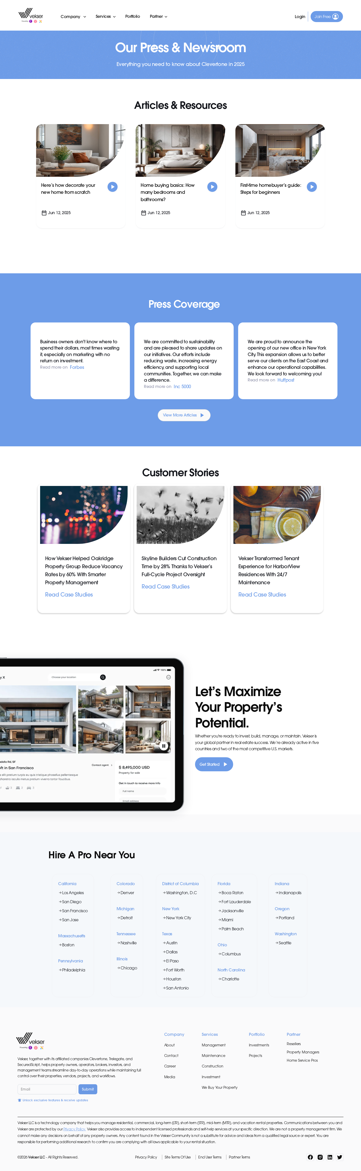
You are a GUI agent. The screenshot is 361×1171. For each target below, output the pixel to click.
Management (214, 1045)
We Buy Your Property (219, 1087)
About (169, 1045)
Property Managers (303, 1052)
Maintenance (213, 1055)
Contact (171, 1055)
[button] (74, 17)
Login (300, 16)
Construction (212, 1066)
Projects (255, 1055)
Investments (259, 1045)
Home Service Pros (302, 1060)
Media (169, 1077)
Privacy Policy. (74, 1129)
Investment (211, 1077)
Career (170, 1066)
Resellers (294, 1044)
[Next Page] (184, 415)
